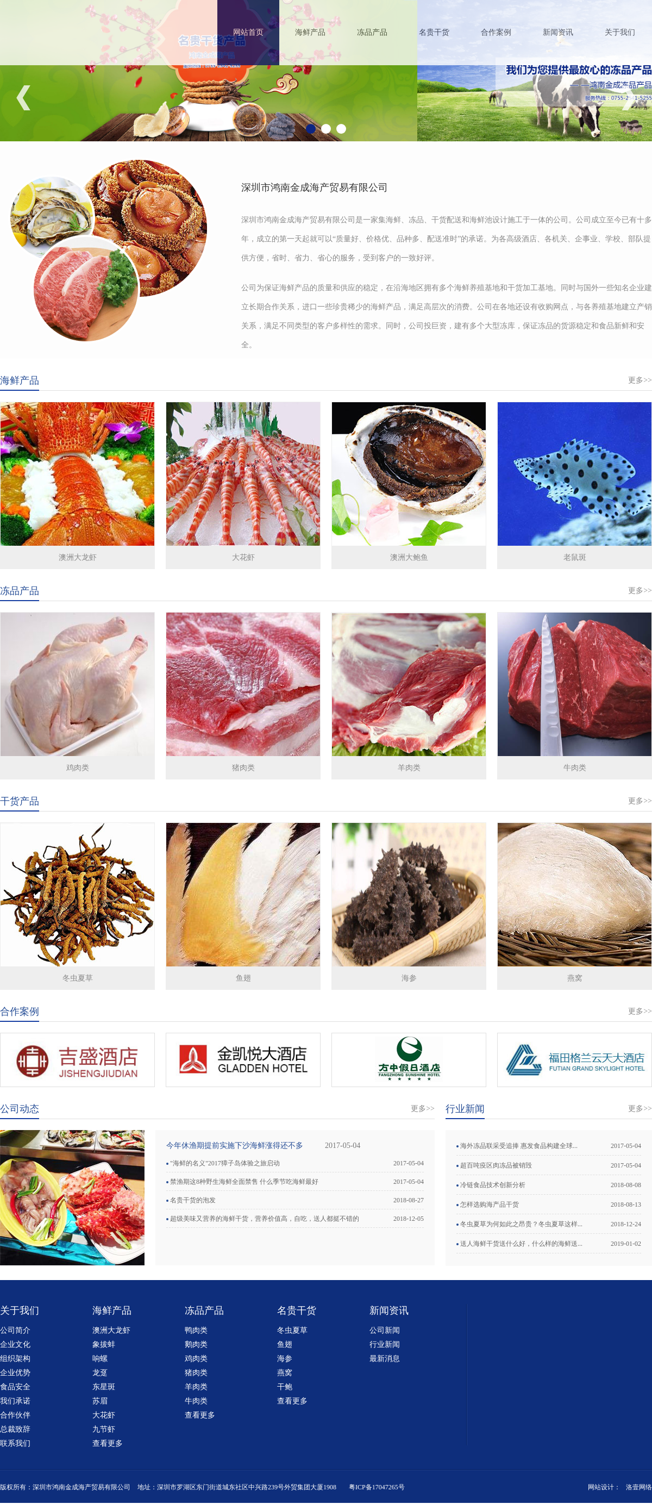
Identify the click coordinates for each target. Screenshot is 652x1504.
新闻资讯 (558, 32)
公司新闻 (384, 1330)
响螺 (100, 1359)
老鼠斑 (574, 557)
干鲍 (284, 1387)
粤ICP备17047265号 (377, 1487)
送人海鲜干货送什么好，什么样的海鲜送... (521, 1243)
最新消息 (384, 1359)
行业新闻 (384, 1344)
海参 (409, 978)
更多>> (640, 380)
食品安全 (15, 1387)
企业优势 (15, 1373)
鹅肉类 (196, 1344)
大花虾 (243, 557)
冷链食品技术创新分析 (492, 1185)
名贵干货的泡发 (193, 1200)
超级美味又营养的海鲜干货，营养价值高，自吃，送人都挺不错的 (264, 1218)
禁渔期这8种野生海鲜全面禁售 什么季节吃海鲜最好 (244, 1181)
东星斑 (103, 1387)
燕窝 (574, 978)
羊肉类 (409, 768)
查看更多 (107, 1443)
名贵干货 (434, 32)
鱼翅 (243, 978)
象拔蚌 (103, 1344)
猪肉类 (243, 768)
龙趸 (100, 1373)
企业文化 (15, 1344)
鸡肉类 (77, 768)
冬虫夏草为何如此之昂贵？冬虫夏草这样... (521, 1224)
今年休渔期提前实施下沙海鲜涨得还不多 (234, 1145)
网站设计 (601, 1487)
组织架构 (15, 1359)
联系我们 (15, 1443)
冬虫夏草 (77, 978)
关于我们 (620, 32)
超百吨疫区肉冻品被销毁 (496, 1165)
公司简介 (15, 1330)
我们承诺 (15, 1401)
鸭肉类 (196, 1330)
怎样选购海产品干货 (489, 1204)
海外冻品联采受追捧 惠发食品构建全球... (519, 1146)
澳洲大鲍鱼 (409, 557)
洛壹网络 (639, 1487)
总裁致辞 (15, 1429)
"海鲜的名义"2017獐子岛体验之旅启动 (225, 1163)
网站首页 (248, 32)
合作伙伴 (15, 1415)
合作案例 (496, 32)
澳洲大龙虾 (78, 557)
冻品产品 (372, 32)
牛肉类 (574, 768)
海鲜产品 (310, 32)
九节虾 (103, 1429)
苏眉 (100, 1401)
